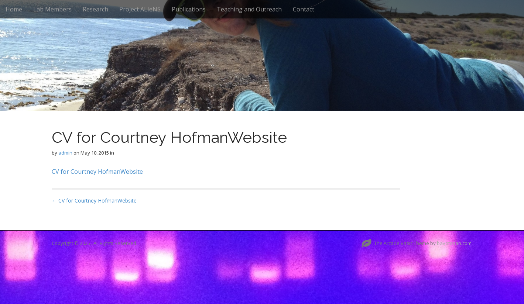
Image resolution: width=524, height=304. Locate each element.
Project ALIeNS (140, 9)
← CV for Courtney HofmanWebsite (94, 200)
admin (65, 152)
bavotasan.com (454, 243)
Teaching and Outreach (249, 9)
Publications (189, 9)
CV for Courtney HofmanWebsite (97, 171)
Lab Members (52, 9)
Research (95, 9)
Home (14, 9)
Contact (303, 9)
